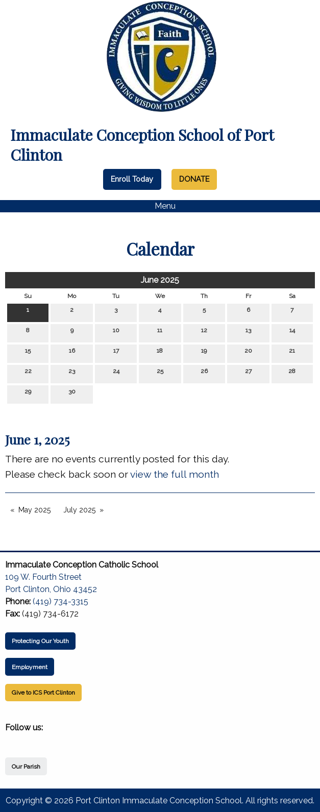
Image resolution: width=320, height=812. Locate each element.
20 (248, 353)
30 (72, 394)
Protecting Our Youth (40, 641)
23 (71, 373)
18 (160, 353)
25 (160, 373)
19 (204, 353)
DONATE (194, 179)
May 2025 (34, 510)
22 (28, 373)
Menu (160, 206)
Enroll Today (132, 179)
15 (28, 353)
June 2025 (160, 280)
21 (292, 353)
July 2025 (79, 510)
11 (159, 332)
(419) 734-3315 (60, 601)
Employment (29, 667)
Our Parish (26, 766)
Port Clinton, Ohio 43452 (51, 589)
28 (292, 373)
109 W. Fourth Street (43, 577)
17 (116, 353)
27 (248, 373)
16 (72, 353)
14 (292, 332)
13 (248, 332)
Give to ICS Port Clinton (43, 692)
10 (116, 332)
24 (116, 373)
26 (204, 373)
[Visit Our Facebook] (13, 739)
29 (27, 394)
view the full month (174, 474)
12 (204, 332)
